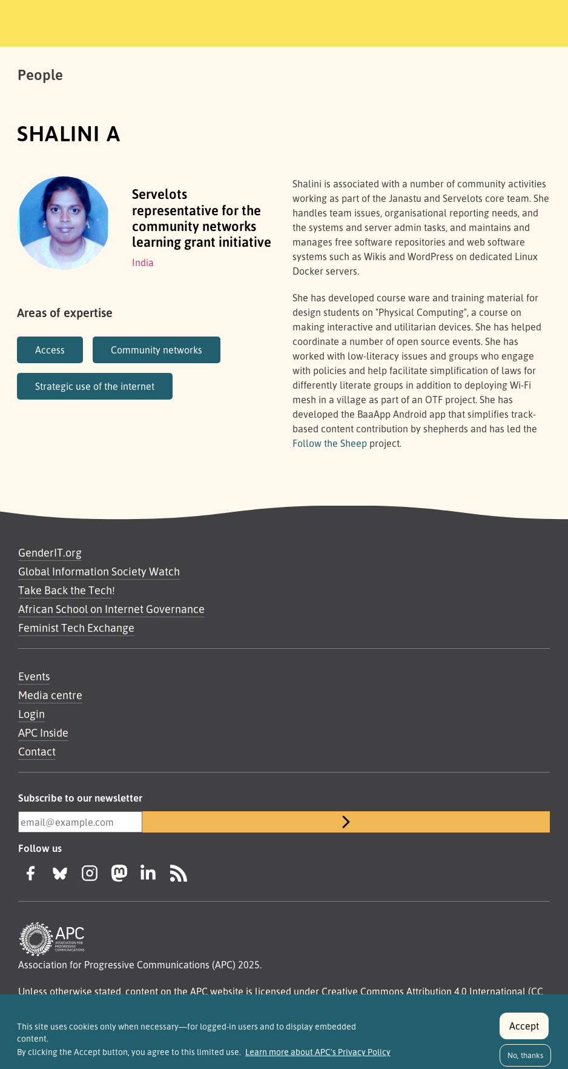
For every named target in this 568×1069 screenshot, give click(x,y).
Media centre (50, 695)
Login (31, 713)
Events (34, 676)
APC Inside (43, 732)
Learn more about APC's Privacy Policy (318, 1057)
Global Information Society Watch (99, 571)
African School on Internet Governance (111, 608)
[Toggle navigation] (476, 21)
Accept (524, 1031)
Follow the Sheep (329, 443)
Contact (37, 751)
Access (50, 350)
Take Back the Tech (65, 590)
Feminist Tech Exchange (76, 627)
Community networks (156, 350)
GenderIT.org (50, 552)
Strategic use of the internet (94, 386)
